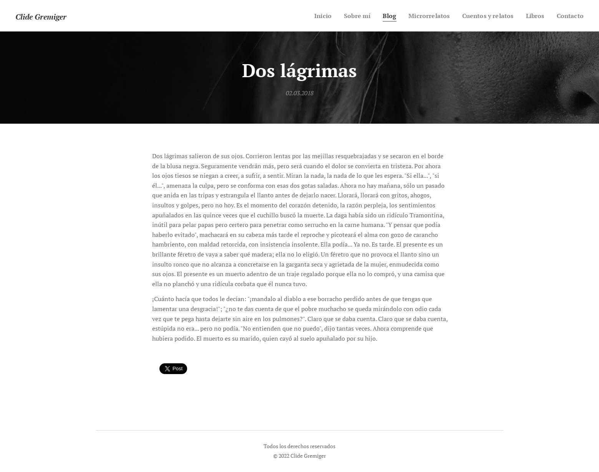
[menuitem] (310, 15)
